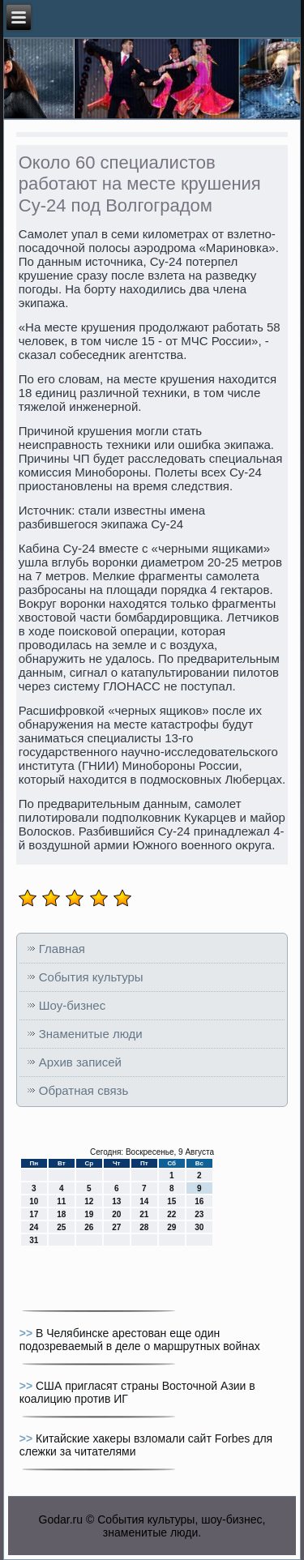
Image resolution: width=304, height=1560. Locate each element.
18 (61, 1214)
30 (199, 1227)
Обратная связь (84, 1090)
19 (88, 1214)
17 (33, 1214)
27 (116, 1227)
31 (33, 1240)
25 (61, 1227)
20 (116, 1214)
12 (88, 1201)
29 (171, 1227)
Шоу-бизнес (72, 1005)
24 (33, 1227)
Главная (62, 948)
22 (171, 1214)
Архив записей (80, 1062)
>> (27, 1333)
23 (199, 1214)
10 (33, 1201)
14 (143, 1201)
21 (143, 1214)
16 (199, 1201)
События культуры (91, 977)
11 (61, 1201)
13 (116, 1201)
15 (171, 1201)
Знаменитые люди (91, 1034)
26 (88, 1227)
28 (143, 1227)
